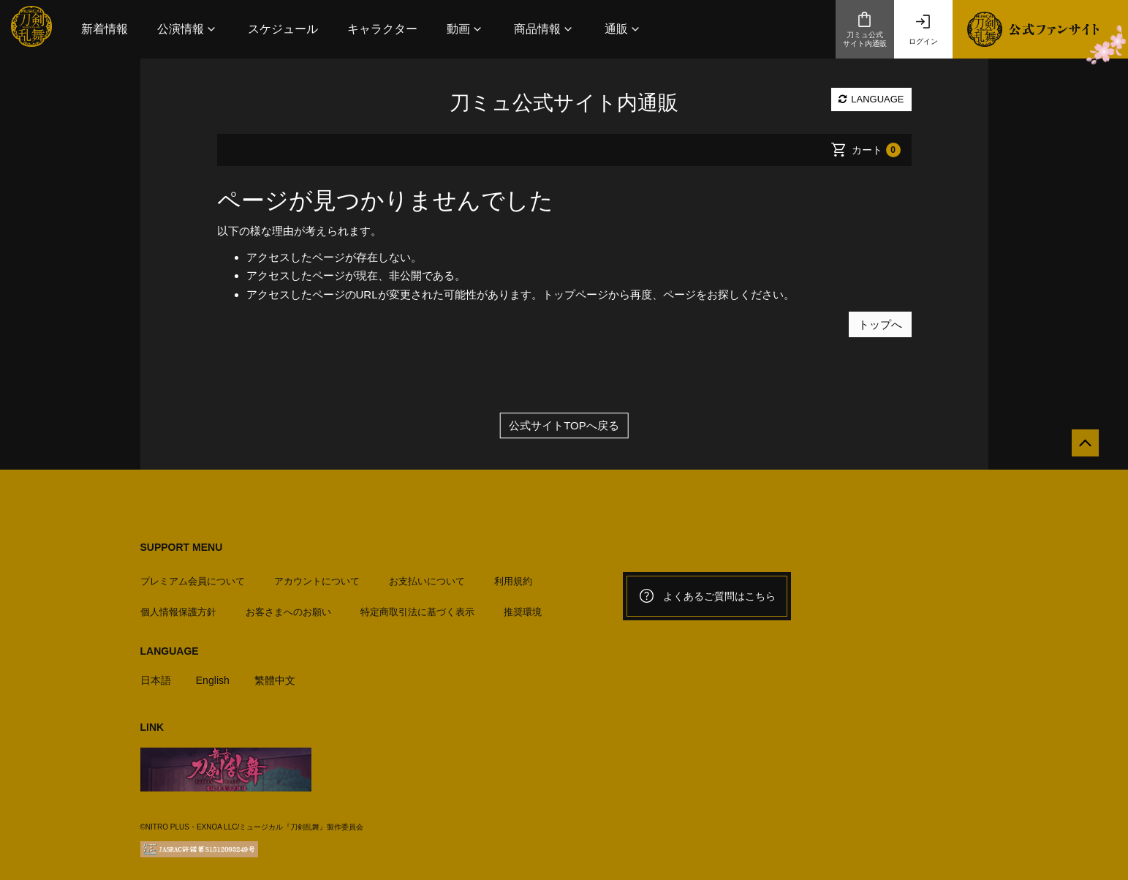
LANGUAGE (871, 99)
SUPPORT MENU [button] (181, 547)
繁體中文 (281, 673)
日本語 (156, 673)
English (216, 673)
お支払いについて (427, 574)
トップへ (880, 324)
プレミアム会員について (192, 574)
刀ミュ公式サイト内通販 (865, 29)
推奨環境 (523, 606)
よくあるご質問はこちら (707, 596)
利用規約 (513, 574)
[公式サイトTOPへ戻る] (1079, 449)
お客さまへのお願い (288, 606)
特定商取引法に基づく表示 (417, 606)
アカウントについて (317, 574)
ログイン (923, 29)
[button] (188, 28)
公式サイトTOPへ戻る (564, 425)
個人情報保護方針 (178, 606)
